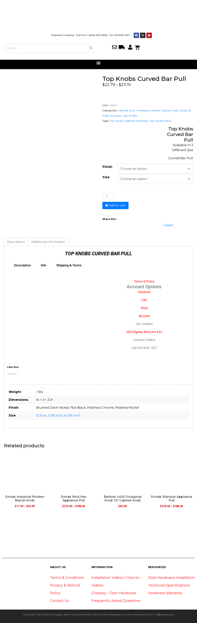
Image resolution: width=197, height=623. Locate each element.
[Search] (91, 48)
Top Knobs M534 (161, 120)
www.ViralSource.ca (136, 614)
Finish (107, 167)
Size (106, 177)
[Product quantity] (108, 196)
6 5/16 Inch (72, 415)
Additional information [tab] (48, 242)
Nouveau (116, 115)
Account (144, 316)
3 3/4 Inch (55, 415)
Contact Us (59, 601)
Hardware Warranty (165, 593)
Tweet (168, 224)
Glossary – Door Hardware (113, 593)
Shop (144, 308)
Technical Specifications (169, 585)
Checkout (144, 292)
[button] (98, 63)
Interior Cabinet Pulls (164, 110)
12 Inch (41, 415)
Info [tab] (43, 265)
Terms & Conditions (67, 578)
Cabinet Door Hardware (133, 110)
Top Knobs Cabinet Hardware (129, 120)
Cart (144, 300)
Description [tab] (16, 242)
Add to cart (117, 205)
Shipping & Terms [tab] (69, 265)
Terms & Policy (144, 281)
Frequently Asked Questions (115, 601)
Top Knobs (130, 115)
